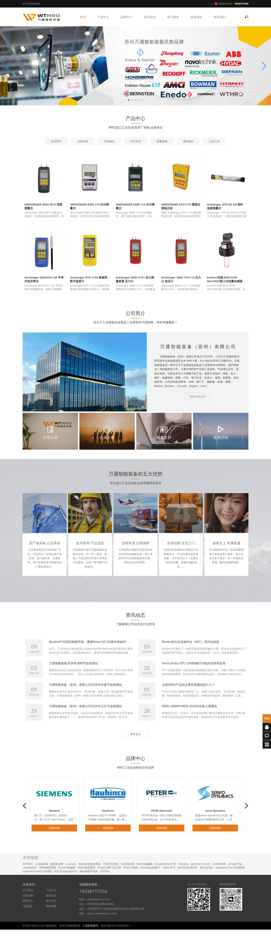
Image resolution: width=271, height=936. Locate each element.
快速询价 (196, 17)
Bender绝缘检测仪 (89, 870)
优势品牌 (28, 902)
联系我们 (220, 17)
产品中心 (103, 17)
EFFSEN (104, 877)
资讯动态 (150, 17)
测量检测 (162, 141)
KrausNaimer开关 (165, 870)
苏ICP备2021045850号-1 (115, 932)
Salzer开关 (169, 874)
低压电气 (56, 141)
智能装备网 (56, 870)
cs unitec (70, 870)
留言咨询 (51, 907)
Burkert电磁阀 (66, 874)
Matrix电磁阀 (145, 870)
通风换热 (188, 141)
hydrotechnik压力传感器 (37, 877)
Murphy (183, 870)
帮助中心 (28, 907)
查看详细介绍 (198, 403)
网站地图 (51, 912)
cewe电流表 (30, 874)
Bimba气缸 (206, 874)
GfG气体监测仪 (86, 874)
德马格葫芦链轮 (89, 877)
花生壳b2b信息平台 (65, 877)
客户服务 (173, 17)
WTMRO (28, 870)
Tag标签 (27, 912)
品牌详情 (54, 834)
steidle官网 (219, 870)
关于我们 (28, 897)
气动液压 (109, 141)
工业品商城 (41, 870)
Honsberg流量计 (150, 874)
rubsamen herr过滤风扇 (229, 874)
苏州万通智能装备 (70, 932)
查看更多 (135, 740)
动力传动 (135, 141)
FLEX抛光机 (128, 870)
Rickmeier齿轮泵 (188, 874)
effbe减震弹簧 (47, 874)
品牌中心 (126, 17)
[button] (7, 66)
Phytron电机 (130, 874)
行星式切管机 (111, 870)
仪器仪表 (83, 141)
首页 (83, 17)
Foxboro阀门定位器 (109, 874)
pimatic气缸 (235, 870)
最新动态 (51, 902)
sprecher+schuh (200, 870)
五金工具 (214, 141)
